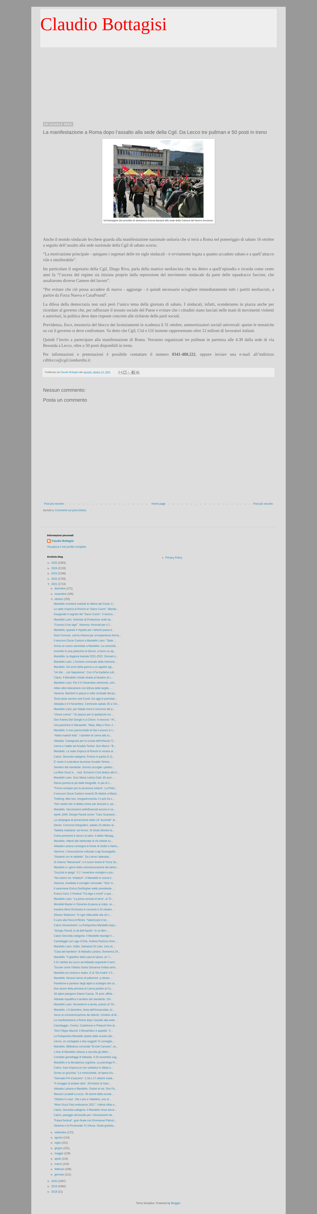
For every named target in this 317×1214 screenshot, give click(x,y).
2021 (54, 584)
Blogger (175, 1203)
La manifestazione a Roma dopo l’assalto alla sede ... (86, 1020)
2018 (54, 1191)
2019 (54, 1186)
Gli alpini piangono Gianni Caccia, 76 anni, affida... (84, 993)
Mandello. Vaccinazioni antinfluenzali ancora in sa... (84, 809)
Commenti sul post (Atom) (70, 510)
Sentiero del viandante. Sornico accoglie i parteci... (84, 767)
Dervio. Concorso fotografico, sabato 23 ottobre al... (85, 825)
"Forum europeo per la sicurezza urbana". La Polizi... (85, 788)
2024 (54, 568)
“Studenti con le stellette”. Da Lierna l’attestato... (82, 856)
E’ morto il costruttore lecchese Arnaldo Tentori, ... (83, 761)
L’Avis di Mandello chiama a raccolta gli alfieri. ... (83, 1052)
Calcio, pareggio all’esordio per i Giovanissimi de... (84, 1115)
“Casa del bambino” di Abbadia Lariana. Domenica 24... (87, 951)
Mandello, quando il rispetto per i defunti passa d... (84, 630)
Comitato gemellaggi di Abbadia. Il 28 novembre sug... (86, 1057)
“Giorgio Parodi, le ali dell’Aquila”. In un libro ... (81, 930)
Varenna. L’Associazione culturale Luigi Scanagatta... (85, 851)
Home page (158, 503)
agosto (58, 1137)
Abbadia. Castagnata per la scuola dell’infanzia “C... (85, 740)
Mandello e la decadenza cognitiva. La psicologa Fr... (85, 1062)
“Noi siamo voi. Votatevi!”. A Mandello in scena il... (83, 878)
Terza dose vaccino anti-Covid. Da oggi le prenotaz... (85, 698)
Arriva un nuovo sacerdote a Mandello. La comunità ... (86, 646)
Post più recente (54, 503)
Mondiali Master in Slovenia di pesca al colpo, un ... (84, 904)
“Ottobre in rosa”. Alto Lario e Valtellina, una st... (82, 1099)
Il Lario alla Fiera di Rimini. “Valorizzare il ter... (81, 920)
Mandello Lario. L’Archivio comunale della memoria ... (86, 661)
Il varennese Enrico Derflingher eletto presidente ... (84, 888)
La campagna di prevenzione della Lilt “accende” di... (85, 820)
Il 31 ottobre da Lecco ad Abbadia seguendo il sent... (85, 962)
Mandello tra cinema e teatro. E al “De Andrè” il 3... (84, 972)
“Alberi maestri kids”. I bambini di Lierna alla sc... (83, 735)
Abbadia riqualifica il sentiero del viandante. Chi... (83, 999)
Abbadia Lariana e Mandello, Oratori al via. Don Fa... (85, 1088)
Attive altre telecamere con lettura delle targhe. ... (83, 688)
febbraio (59, 1169)
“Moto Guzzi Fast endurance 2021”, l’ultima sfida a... (85, 1104)
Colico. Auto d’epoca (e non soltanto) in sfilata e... (83, 1067)
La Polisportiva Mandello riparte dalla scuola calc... (84, 1036)
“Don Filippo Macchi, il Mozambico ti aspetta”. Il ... (83, 1030)
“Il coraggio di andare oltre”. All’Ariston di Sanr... (82, 1083)
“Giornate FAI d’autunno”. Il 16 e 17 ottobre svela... (84, 1078)
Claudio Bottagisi (103, 24)
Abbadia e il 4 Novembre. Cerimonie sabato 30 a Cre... (87, 703)
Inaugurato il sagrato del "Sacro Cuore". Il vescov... (84, 614)
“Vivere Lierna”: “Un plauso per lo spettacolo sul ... (84, 714)
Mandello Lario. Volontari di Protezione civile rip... (83, 619)
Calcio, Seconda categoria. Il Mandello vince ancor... (85, 1109)
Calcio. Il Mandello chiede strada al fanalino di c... (83, 677)
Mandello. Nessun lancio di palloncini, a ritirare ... (83, 978)
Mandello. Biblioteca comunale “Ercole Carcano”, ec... (86, 1046)
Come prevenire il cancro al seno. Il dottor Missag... (84, 835)
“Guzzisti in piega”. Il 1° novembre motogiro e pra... (84, 872)
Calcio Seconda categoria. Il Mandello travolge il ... (84, 935)
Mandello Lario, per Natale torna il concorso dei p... (84, 709)
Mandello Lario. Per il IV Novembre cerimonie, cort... (85, 682)
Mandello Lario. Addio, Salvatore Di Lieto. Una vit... (84, 946)
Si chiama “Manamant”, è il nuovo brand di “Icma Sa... (86, 862)
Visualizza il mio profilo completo (66, 546)
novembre (60, 594)
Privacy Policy (173, 557)
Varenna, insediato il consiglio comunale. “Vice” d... (84, 883)
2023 (54, 573)
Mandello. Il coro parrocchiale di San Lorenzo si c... (84, 730)
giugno (58, 1148)
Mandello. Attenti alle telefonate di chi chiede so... (83, 841)
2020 (54, 1181)
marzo (58, 1164)
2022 (54, 578)
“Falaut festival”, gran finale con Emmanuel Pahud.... (85, 1120)
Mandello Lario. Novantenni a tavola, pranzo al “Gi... (85, 1004)
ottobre (59, 599)
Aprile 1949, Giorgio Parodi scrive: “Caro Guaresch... (85, 814)
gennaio (59, 1174)
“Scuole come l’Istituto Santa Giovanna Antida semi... (85, 967)
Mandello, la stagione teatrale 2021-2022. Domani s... (86, 656)
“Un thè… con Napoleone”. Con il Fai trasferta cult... (85, 672)
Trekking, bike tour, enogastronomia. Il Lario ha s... (84, 798)
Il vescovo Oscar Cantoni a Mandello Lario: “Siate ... (85, 640)
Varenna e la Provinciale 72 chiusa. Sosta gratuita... (85, 1125)
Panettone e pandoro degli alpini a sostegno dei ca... (85, 983)
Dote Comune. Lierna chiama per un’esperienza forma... (87, 635)
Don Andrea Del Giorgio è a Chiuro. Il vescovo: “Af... (85, 719)
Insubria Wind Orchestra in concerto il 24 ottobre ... (84, 909)
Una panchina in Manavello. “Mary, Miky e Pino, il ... (85, 725)
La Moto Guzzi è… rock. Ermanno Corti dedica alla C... (87, 772)
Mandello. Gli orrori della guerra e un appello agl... (84, 667)
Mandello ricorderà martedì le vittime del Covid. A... (84, 603)
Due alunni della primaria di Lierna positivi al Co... (83, 988)
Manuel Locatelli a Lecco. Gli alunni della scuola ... (84, 1094)
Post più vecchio (263, 503)
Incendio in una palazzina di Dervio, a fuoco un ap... (85, 651)
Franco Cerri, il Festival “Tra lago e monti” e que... (83, 893)
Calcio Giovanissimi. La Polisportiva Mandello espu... (85, 925)
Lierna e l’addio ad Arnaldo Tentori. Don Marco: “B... (85, 746)
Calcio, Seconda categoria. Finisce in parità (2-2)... (84, 756)
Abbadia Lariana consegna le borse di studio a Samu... (87, 846)
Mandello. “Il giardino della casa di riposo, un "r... (83, 957)
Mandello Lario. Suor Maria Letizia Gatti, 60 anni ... (84, 777)
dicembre (60, 588)
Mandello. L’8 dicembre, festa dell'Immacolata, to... (84, 1009)
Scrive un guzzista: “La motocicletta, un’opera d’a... (84, 1072)
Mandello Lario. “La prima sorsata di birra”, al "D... (83, 898)
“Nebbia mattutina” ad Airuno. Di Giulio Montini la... (84, 830)
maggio (59, 1153)
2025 (54, 562)
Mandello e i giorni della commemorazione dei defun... (86, 867)
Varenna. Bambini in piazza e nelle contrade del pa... (85, 693)
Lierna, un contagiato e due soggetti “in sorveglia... (84, 1041)
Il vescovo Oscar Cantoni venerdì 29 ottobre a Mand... (86, 793)
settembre (60, 1132)
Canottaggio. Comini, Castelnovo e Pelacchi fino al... (85, 1025)
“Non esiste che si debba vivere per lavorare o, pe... (85, 804)
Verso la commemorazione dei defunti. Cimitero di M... (86, 1015)
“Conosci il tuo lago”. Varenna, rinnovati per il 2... (83, 624)
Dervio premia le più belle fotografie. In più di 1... (83, 783)
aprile (58, 1158)
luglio (57, 1142)
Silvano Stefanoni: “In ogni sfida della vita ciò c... (83, 914)
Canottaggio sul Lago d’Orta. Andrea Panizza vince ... (86, 941)
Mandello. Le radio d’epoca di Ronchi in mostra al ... (85, 751)
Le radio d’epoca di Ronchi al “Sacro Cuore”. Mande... (86, 609)
